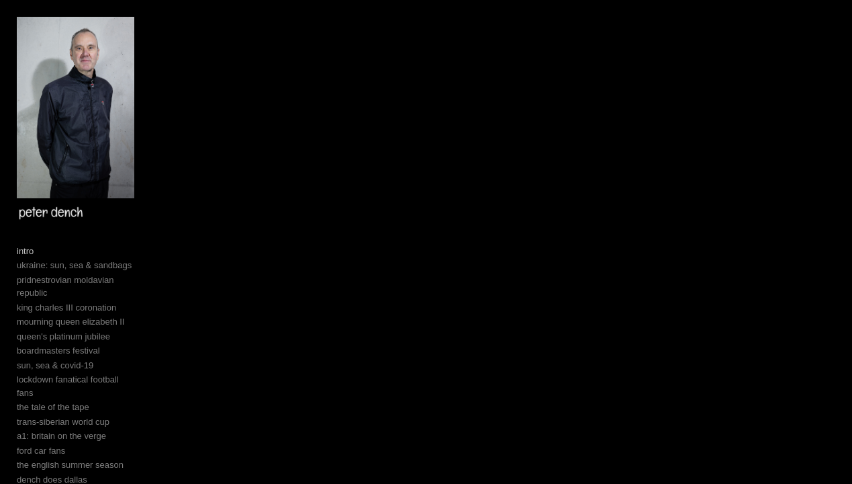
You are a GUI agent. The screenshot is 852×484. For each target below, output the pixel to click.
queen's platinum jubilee (63, 368)
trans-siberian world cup (63, 441)
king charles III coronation (66, 339)
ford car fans (41, 470)
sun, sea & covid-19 (55, 397)
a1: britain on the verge (61, 455)
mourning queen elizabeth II (70, 354)
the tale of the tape (53, 426)
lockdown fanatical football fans (77, 412)
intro (25, 296)
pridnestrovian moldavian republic (82, 325)
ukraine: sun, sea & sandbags (74, 310)
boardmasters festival (58, 383)
